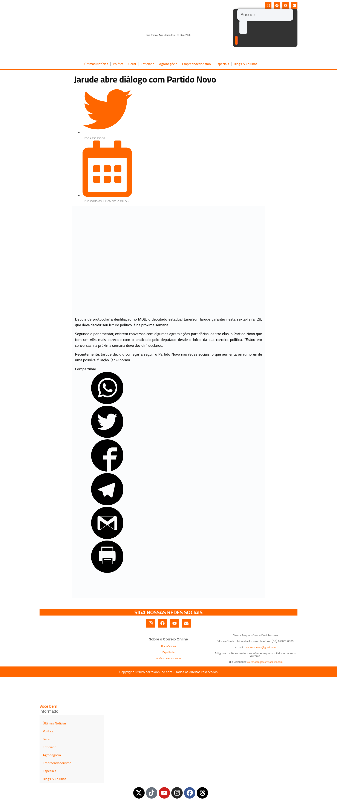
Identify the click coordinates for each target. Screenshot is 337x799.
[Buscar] (265, 15)
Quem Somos (168, 645)
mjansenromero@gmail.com (260, 647)
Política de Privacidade (168, 658)
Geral (132, 64)
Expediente (168, 652)
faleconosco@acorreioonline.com (265, 661)
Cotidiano (148, 64)
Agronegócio (168, 64)
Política (118, 64)
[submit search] (243, 27)
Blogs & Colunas (245, 64)
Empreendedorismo (196, 64)
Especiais (222, 64)
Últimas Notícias (96, 64)
